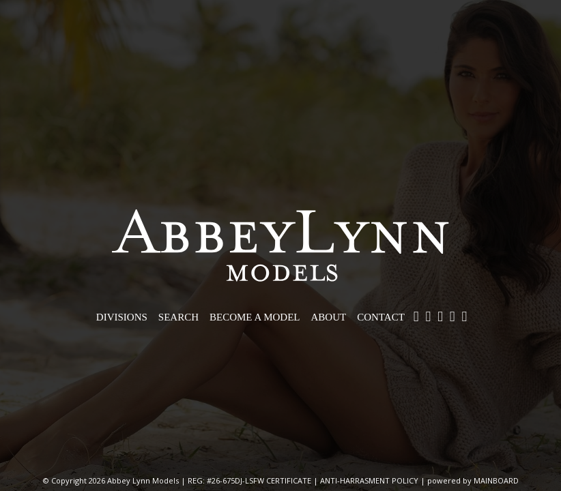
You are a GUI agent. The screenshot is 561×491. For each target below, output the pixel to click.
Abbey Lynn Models (280, 245)
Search (178, 317)
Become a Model (255, 317)
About (329, 317)
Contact (381, 317)
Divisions (121, 317)
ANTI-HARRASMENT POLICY (369, 480)
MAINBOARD (496, 480)
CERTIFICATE (288, 480)
